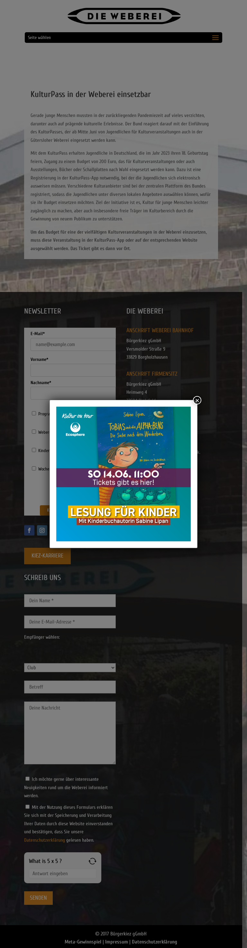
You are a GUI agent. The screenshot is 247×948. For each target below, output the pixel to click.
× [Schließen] (197, 400)
